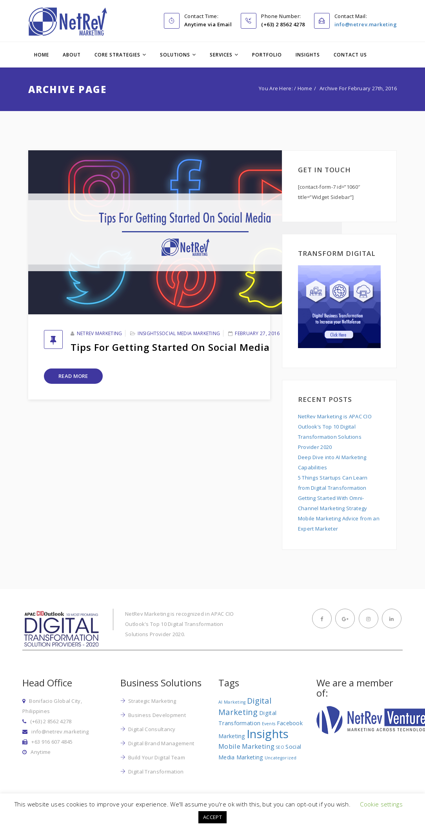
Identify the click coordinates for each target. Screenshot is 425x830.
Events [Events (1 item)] (269, 723)
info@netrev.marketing (365, 24)
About (72, 54)
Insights (308, 54)
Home (41, 54)
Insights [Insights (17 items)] (268, 734)
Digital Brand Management (161, 743)
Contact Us (350, 54)
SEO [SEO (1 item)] (280, 747)
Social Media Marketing (189, 333)
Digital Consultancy (152, 729)
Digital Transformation (156, 771)
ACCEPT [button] (212, 817)
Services (221, 54)
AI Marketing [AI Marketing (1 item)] (232, 702)
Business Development (157, 715)
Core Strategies (117, 54)
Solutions (175, 54)
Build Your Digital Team (156, 757)
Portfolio (267, 54)
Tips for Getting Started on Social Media (170, 347)
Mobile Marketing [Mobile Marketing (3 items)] (246, 746)
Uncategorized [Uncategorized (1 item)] (281, 758)
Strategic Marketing (152, 700)
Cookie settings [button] (381, 804)
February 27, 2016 (257, 333)
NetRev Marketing (99, 333)
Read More (73, 375)
